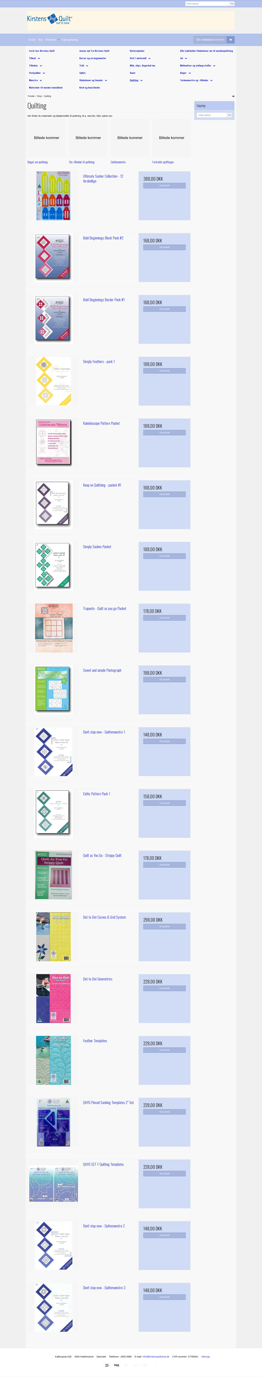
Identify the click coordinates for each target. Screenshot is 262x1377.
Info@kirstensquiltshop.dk (156, 1356)
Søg (231, 4)
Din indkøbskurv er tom (215, 39)
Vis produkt (164, 185)
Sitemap (205, 1356)
